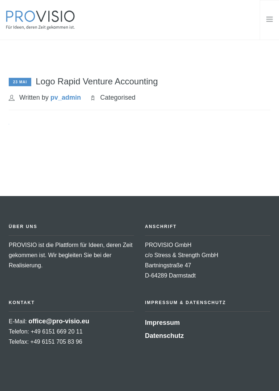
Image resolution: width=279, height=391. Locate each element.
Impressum (162, 322)
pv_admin (65, 97)
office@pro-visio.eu (58, 321)
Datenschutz (164, 335)
